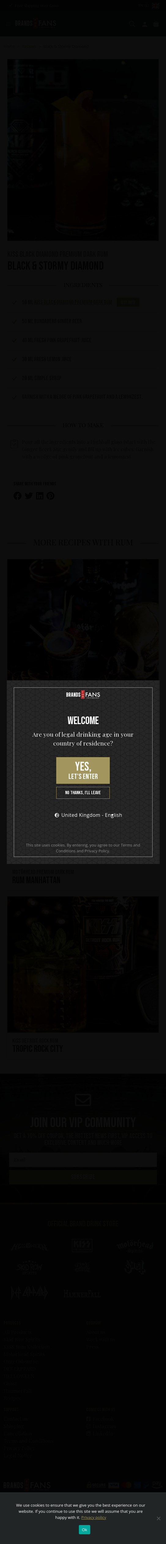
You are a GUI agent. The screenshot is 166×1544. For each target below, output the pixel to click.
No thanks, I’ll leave (83, 793)
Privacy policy (93, 1517)
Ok (84, 1529)
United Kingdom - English (86, 815)
